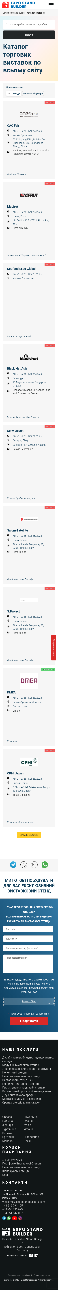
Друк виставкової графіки (19, 1095)
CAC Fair (13, 125)
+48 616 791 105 (12, 1205)
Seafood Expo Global (21, 269)
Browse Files (29, 1001)
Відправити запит (53, 648)
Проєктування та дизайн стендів (23, 1087)
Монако (7, 1141)
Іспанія (28, 1121)
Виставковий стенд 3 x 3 (18, 1080)
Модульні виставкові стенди (20, 1065)
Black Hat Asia (17, 368)
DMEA (11, 692)
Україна (29, 1129)
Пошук (29, 34)
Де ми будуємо (12, 1160)
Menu (50, 5)
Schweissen (15, 431)
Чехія (27, 1141)
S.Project (13, 611)
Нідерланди (31, 1137)
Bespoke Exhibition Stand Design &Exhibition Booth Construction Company (22, 1244)
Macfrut (12, 206)
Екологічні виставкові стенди (21, 1076)
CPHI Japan (15, 773)
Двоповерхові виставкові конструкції (26, 1069)
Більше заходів (29, 835)
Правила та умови (42, 1275)
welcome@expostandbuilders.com (23, 1202)
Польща (7, 1121)
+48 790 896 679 (12, 1209)
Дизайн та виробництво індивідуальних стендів (28, 1059)
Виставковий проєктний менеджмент (26, 1091)
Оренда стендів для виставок (21, 1102)
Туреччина (9, 1129)
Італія (27, 1125)
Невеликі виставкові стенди (20, 1084)
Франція (7, 1125)
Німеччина (31, 1117)
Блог (5, 1175)
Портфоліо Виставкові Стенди (21, 1163)
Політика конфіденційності (20, 1275)
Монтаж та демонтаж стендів (21, 1099)
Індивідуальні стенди (16, 1171)
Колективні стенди (14, 1072)
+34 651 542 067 (12, 1213)
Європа (7, 1117)
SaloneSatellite (17, 530)
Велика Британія (8, 1135)
